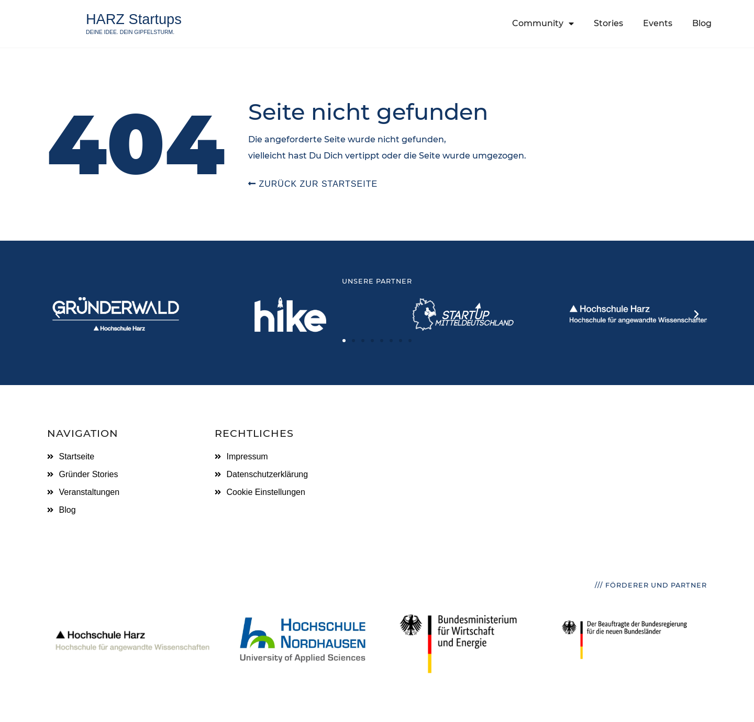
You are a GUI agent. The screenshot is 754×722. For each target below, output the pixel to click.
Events (657, 23)
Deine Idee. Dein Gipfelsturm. (130, 32)
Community (543, 23)
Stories (608, 23)
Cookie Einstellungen (266, 492)
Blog (702, 23)
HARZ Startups (134, 19)
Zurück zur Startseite (313, 183)
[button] (57, 314)
